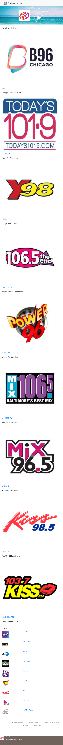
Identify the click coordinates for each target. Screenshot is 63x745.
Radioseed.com (15, 3)
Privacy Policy (33, 722)
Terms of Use (37, 725)
